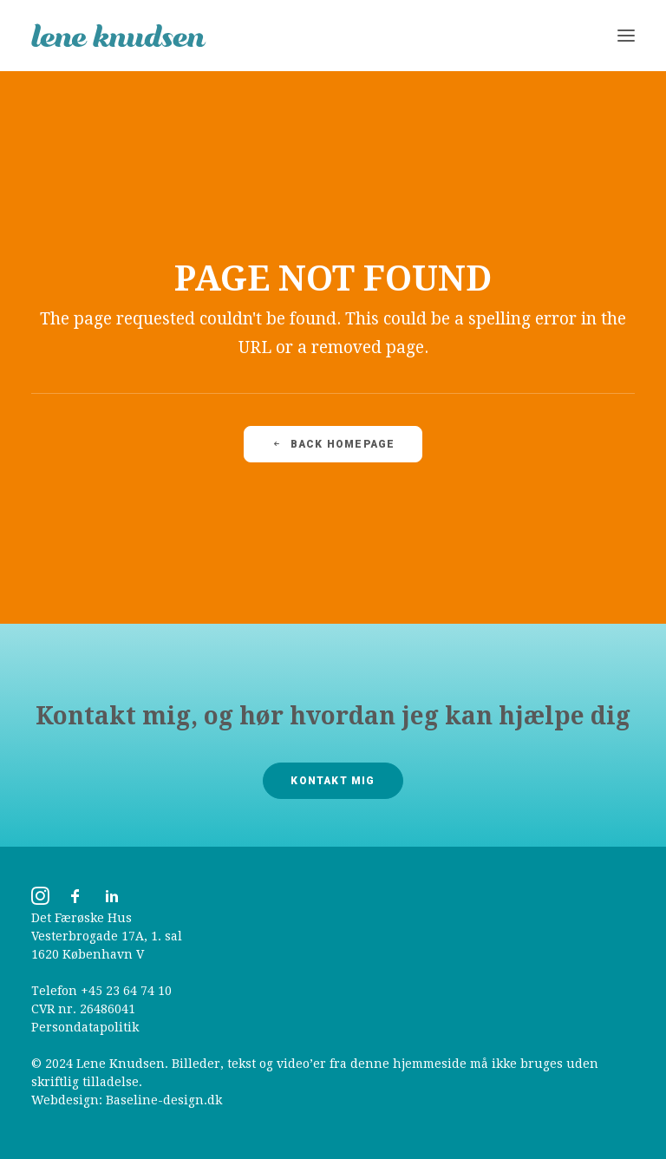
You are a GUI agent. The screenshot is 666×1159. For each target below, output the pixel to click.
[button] (626, 35)
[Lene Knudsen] (118, 35)
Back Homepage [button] (333, 444)
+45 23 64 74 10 (126, 991)
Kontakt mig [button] (333, 781)
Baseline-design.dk (164, 1100)
